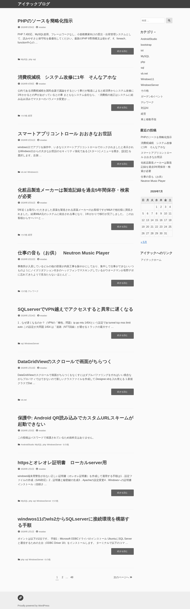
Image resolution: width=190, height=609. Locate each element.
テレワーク (33, 291)
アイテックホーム (151, 259)
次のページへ (123, 577)
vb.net (24, 172)
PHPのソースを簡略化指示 (45, 20)
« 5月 (144, 242)
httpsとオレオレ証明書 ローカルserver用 (62, 462)
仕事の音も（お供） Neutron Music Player (63, 252)
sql (34, 59)
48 (71, 577)
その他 (24, 115)
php (30, 59)
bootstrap (146, 44)
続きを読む (122, 52)
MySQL (24, 59)
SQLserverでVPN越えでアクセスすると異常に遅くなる (75, 309)
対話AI (144, 108)
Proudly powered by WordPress (33, 605)
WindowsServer (31, 343)
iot (142, 50)
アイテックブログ (34, 4)
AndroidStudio (27, 444)
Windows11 (32, 172)
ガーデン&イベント (152, 96)
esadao (42, 27)
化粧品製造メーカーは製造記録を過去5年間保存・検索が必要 (156, 166)
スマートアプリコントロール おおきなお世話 (65, 133)
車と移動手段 (148, 119)
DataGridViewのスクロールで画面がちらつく (65, 361)
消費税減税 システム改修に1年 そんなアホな (67, 77)
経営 (30, 115)
